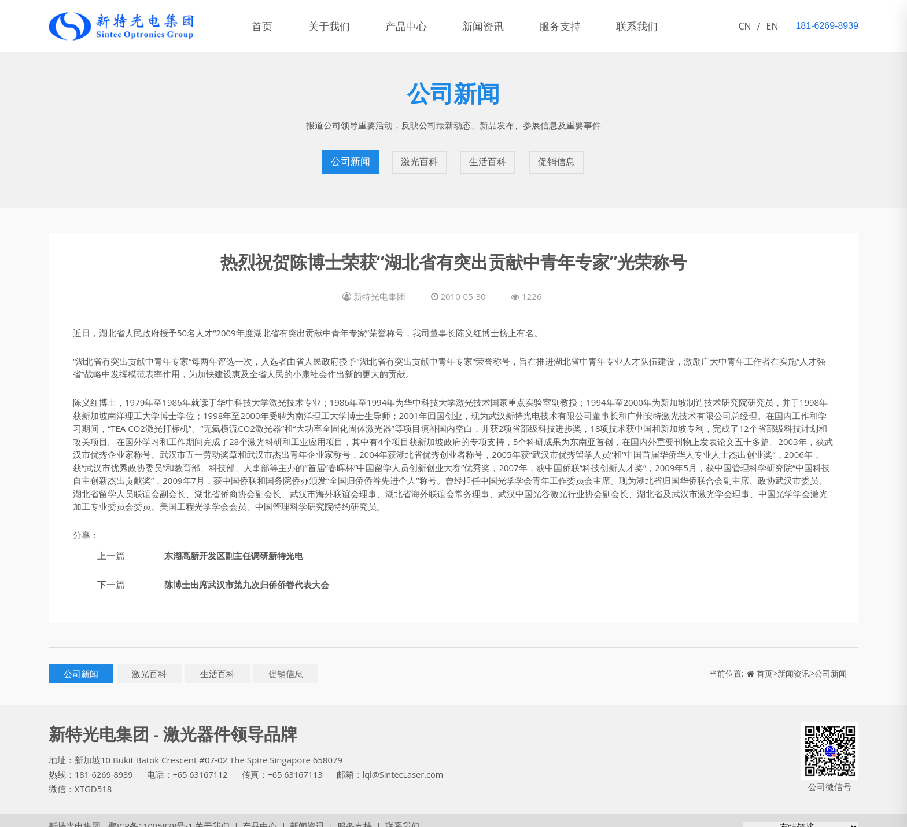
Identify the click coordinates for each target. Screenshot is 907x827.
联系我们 (665, 26)
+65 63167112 (203, 763)
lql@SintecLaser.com (409, 763)
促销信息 (557, 156)
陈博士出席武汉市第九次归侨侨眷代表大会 (252, 573)
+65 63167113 (299, 763)
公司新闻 (349, 156)
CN (745, 26)
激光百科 (419, 156)
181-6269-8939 (105, 763)
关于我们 (336, 26)
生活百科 (488, 156)
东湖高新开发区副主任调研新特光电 (238, 544)
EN (772, 26)
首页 (265, 26)
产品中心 (419, 26)
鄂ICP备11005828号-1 (146, 815)
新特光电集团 (75, 815)
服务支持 (583, 26)
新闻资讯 (501, 26)
